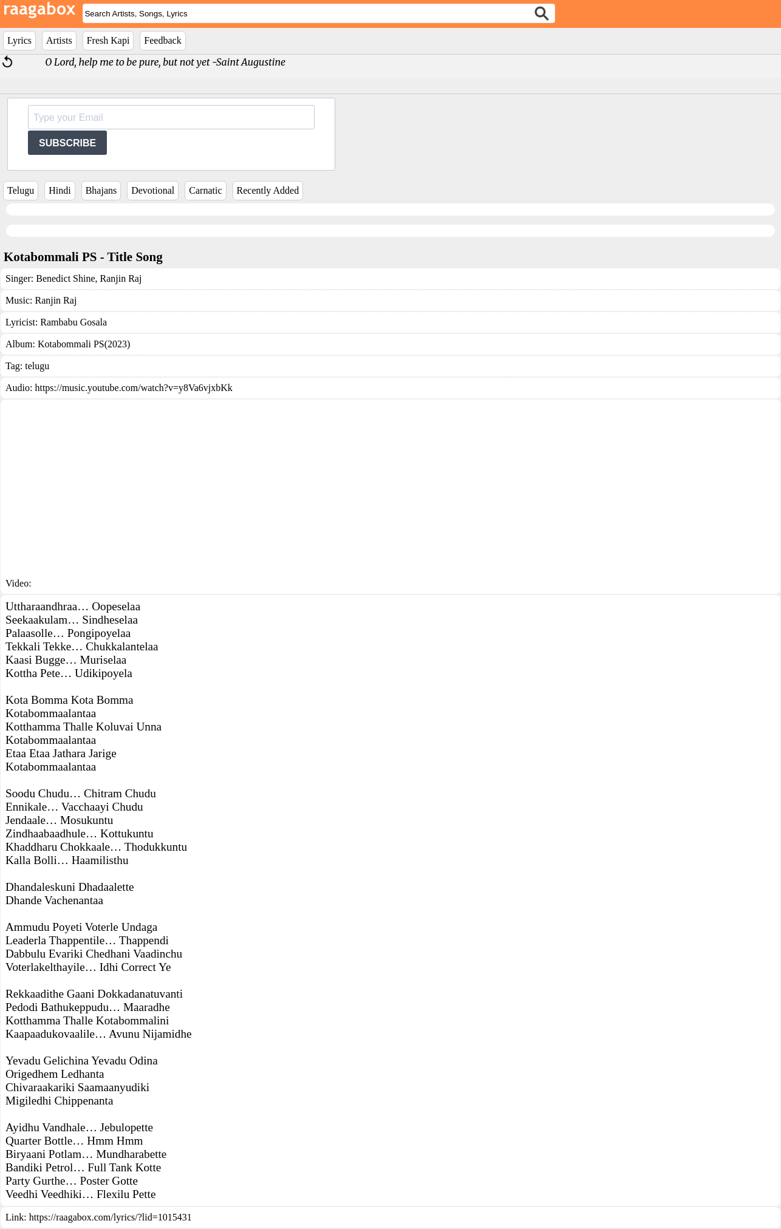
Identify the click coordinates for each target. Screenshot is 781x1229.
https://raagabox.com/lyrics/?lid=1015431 (110, 1217)
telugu (37, 366)
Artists (59, 40)
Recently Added (268, 190)
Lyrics (19, 40)
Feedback (162, 40)
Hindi (59, 190)
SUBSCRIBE (67, 143)
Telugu (20, 190)
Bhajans (101, 190)
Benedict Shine (65, 278)
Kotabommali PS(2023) (84, 344)
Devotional (152, 190)
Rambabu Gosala (73, 322)
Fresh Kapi (108, 40)
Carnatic (205, 190)
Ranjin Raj (120, 278)
